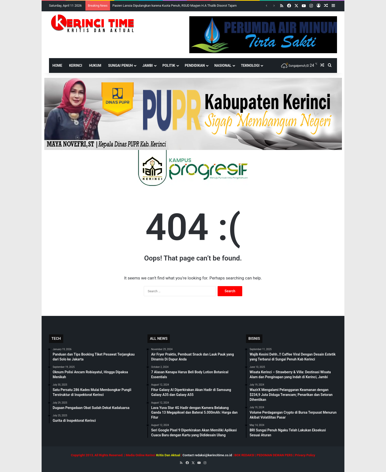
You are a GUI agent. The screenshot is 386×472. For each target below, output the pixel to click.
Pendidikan (195, 65)
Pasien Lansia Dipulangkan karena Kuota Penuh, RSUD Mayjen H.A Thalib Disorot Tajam (175, 5)
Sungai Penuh (120, 65)
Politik (168, 65)
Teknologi (250, 65)
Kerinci (75, 65)
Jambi (147, 65)
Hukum (95, 65)
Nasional (222, 65)
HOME (57, 65)
